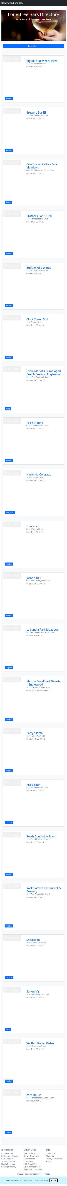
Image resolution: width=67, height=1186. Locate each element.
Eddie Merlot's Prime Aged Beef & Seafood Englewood (43, 372)
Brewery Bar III (36, 112)
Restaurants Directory (10, 1156)
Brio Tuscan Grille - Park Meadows (41, 165)
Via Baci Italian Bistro (40, 1043)
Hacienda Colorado (38, 474)
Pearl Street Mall (31, 1153)
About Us (50, 1156)
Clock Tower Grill (37, 319)
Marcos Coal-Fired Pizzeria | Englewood (43, 682)
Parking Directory (8, 1166)
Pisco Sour (33, 784)
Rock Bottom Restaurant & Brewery (43, 889)
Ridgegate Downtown (33, 1169)
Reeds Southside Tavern (41, 836)
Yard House (33, 1095)
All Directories (7, 1153)
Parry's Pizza (34, 733)
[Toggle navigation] (64, 3)
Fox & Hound (34, 423)
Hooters (31, 526)
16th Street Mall (30, 1164)
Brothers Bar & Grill (39, 216)
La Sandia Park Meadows (42, 629)
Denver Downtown (31, 1156)
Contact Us (50, 1153)
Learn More (43, 1180)
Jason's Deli (33, 578)
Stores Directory (8, 1161)
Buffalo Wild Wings (38, 267)
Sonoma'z (32, 991)
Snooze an (33, 940)
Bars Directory (7, 1158)
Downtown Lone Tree (12, 2)
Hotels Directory (8, 1164)
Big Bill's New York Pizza (42, 61)
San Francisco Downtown (29, 1160)
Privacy (47, 1174)
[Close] (53, 1180)
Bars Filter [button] (32, 46)
